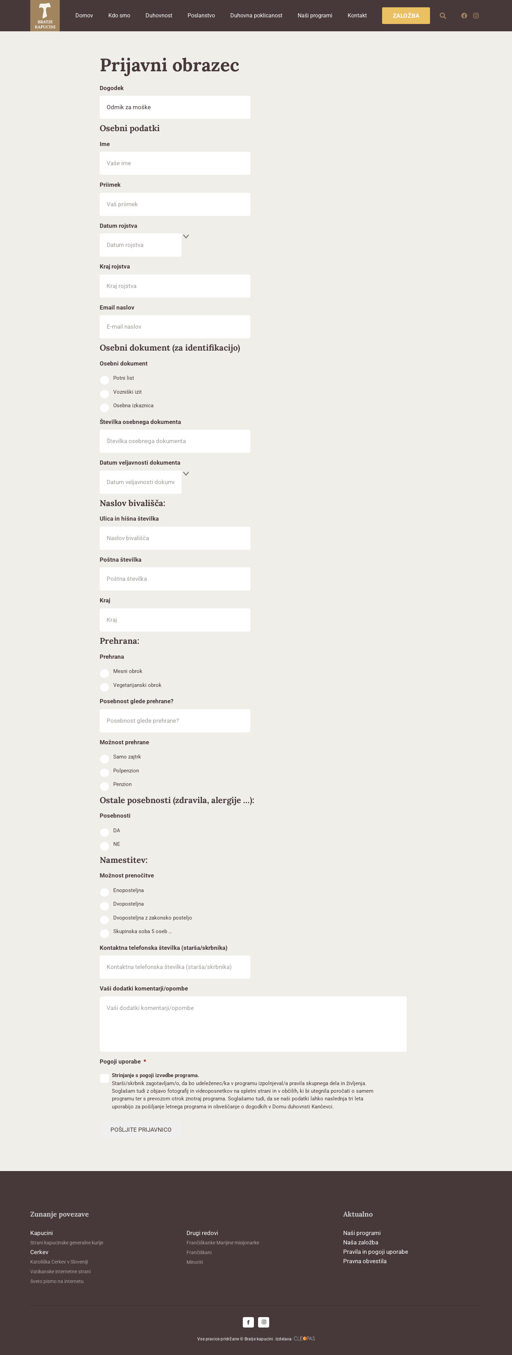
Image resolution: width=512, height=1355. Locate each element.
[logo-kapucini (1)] (45, 15)
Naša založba (360, 1242)
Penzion (122, 784)
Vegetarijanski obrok (137, 685)
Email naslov (117, 307)
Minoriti (195, 1262)
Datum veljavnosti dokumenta (140, 462)
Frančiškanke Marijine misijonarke (223, 1242)
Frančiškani (199, 1252)
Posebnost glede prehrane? (136, 701)
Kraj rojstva (115, 266)
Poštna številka (120, 559)
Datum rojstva (118, 225)
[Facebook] (464, 16)
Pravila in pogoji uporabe (375, 1251)
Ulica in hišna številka (129, 518)
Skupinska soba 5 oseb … (142, 931)
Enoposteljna (128, 890)
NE (116, 844)
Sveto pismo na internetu (57, 1281)
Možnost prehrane (124, 742)
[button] (443, 15)
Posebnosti (115, 815)
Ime (105, 144)
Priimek (110, 184)
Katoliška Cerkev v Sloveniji (59, 1262)
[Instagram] (476, 16)
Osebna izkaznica (133, 405)
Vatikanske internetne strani (60, 1271)
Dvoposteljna (128, 904)
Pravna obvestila (365, 1261)
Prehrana (112, 656)
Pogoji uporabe (123, 1061)
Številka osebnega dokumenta (140, 421)
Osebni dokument (124, 363)
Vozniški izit (127, 392)
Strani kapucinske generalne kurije (66, 1242)
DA (116, 830)
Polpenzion (126, 771)
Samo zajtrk (127, 757)
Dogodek (112, 88)
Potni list (123, 378)
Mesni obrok (127, 671)
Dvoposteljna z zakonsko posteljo (152, 918)
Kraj (105, 600)
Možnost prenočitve (127, 875)
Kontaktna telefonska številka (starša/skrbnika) (164, 947)
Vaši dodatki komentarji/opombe (144, 988)
